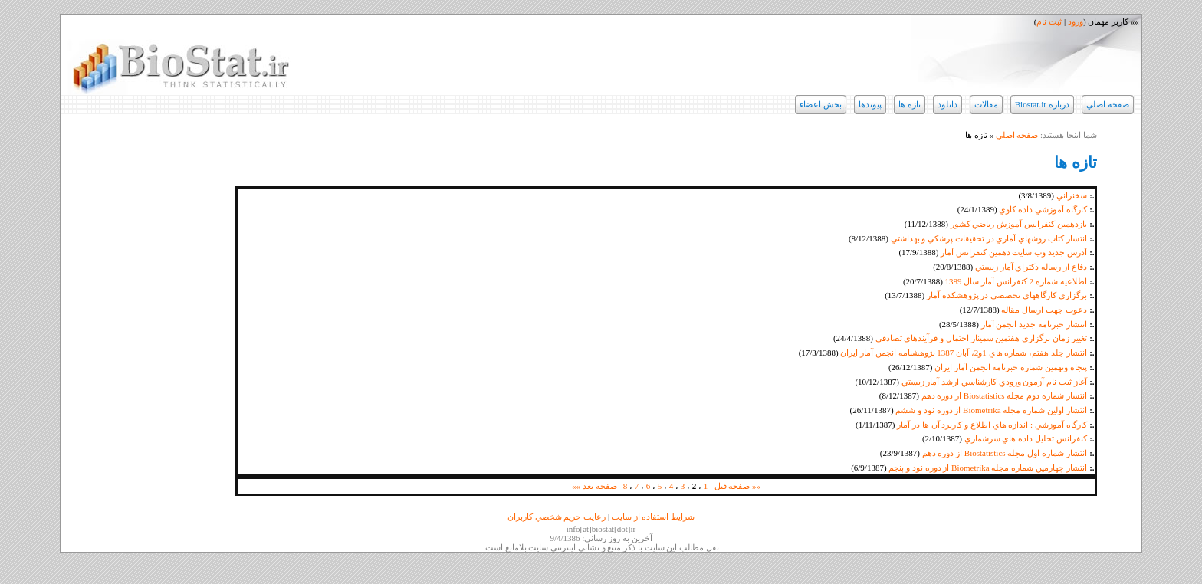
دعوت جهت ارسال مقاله (1043, 309)
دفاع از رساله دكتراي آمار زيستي (1031, 266)
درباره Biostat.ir (1042, 104)
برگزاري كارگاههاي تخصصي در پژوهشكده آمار (1007, 295)
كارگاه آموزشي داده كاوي (1042, 209)
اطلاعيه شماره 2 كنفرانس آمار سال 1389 (1016, 281)
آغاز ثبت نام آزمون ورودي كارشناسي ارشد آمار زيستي (994, 381)
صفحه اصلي (1107, 104)
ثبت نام (1049, 21)
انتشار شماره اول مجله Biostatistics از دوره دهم (1004, 453)
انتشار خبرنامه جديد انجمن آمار (1034, 324)
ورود (1075, 21)
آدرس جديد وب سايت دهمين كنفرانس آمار (1014, 252)
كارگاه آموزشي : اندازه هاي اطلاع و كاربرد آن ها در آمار (991, 424)
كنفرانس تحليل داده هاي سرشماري (1025, 438)
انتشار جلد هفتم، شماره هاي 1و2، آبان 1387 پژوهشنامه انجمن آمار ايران (963, 352)
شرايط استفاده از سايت (653, 516)
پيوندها (870, 104)
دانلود (947, 104)
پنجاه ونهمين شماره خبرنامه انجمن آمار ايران (1010, 367)
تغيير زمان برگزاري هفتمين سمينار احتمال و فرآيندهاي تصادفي (981, 338)
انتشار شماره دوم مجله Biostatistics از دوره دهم (1004, 395)
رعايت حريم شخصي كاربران (556, 516)
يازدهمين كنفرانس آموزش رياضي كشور (1019, 223)
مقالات (986, 104)
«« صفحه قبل (737, 485)
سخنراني (1071, 195)
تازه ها (909, 104)
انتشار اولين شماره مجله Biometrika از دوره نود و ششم (990, 410)
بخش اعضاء (821, 104)
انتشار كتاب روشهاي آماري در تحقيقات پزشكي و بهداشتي (989, 238)
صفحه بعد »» (594, 485)
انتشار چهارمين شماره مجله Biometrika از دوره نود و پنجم (987, 467)
